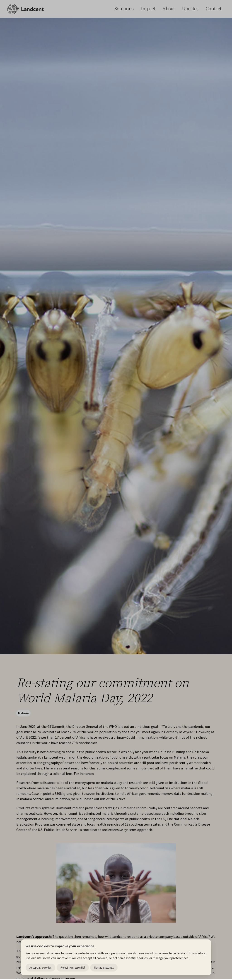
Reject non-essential (72, 967)
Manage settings (104, 967)
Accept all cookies (40, 967)
